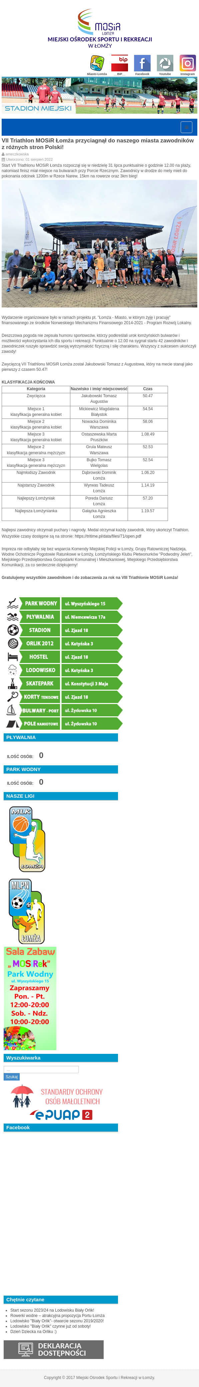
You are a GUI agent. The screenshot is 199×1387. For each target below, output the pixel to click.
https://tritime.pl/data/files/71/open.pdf (108, 536)
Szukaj (12, 1077)
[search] (41, 1069)
